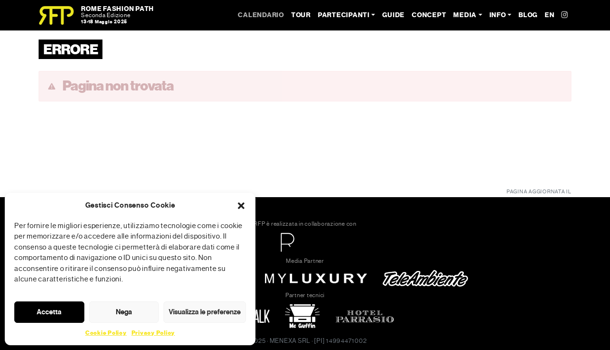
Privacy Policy (153, 333)
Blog (528, 15)
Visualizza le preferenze (205, 312)
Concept (429, 15)
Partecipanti (344, 15)
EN (550, 15)
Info (497, 15)
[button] (241, 205)
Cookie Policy (106, 333)
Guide (393, 15)
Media (465, 15)
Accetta (49, 312)
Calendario (261, 15)
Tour (301, 15)
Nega (124, 312)
